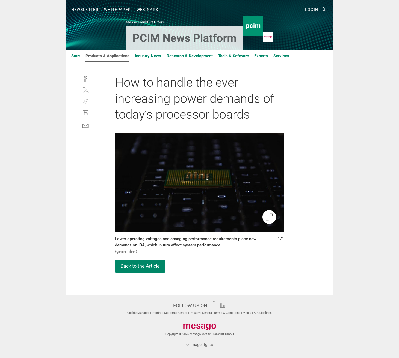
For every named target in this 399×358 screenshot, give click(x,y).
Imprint (157, 313)
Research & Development (190, 55)
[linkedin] (85, 113)
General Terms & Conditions (221, 313)
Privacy (195, 313)
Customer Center (176, 313)
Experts (261, 55)
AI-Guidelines (263, 313)
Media (247, 313)
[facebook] (85, 78)
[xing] (85, 101)
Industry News (148, 55)
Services (281, 55)
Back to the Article (140, 266)
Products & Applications (107, 55)
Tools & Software (233, 55)
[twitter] (85, 89)
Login (311, 9)
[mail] (85, 125)
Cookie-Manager (138, 313)
